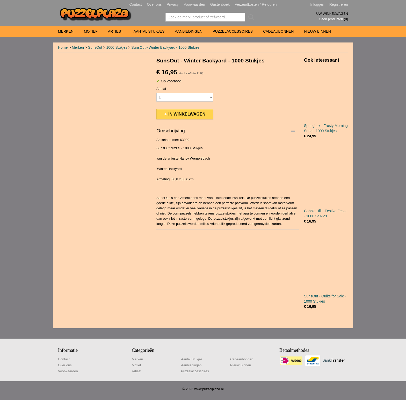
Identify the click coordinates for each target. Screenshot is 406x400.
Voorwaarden (194, 4)
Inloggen (317, 4)
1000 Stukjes (116, 47)
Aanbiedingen (188, 31)
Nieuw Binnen (317, 31)
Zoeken (250, 17)
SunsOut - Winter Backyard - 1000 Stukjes (165, 47)
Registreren (338, 4)
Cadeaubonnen (278, 31)
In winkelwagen (186, 114)
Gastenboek (220, 4)
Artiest (115, 31)
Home (63, 47)
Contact (135, 4)
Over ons (154, 4)
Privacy (173, 4)
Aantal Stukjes (149, 31)
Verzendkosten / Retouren (256, 4)
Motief (91, 31)
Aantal (161, 89)
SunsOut (95, 47)
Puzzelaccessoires (233, 31)
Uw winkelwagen (332, 14)
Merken (66, 31)
